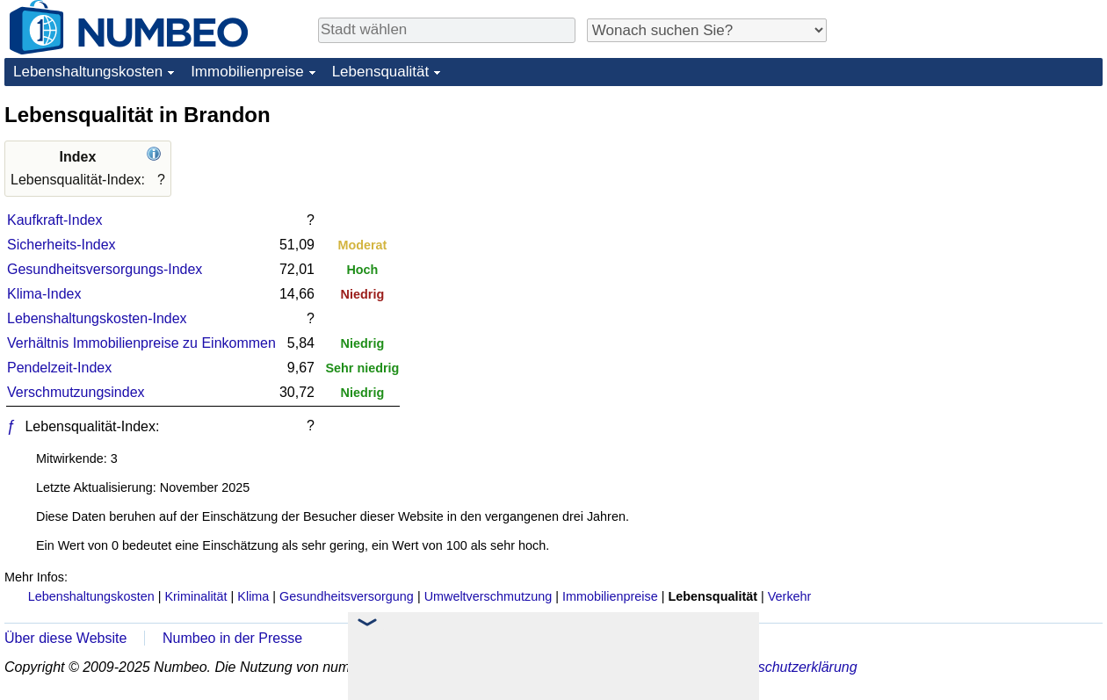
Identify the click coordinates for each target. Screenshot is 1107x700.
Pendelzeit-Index (59, 367)
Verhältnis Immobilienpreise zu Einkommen (141, 343)
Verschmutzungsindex (76, 392)
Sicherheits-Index (61, 244)
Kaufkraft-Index (55, 220)
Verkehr (790, 596)
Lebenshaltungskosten (88, 71)
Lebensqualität (381, 71)
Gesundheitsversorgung (346, 596)
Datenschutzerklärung (788, 667)
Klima (253, 596)
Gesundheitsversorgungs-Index (104, 269)
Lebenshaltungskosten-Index (97, 318)
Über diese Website (65, 638)
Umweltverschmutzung (488, 596)
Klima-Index (44, 293)
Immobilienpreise (247, 71)
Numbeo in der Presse (232, 638)
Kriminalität (195, 596)
